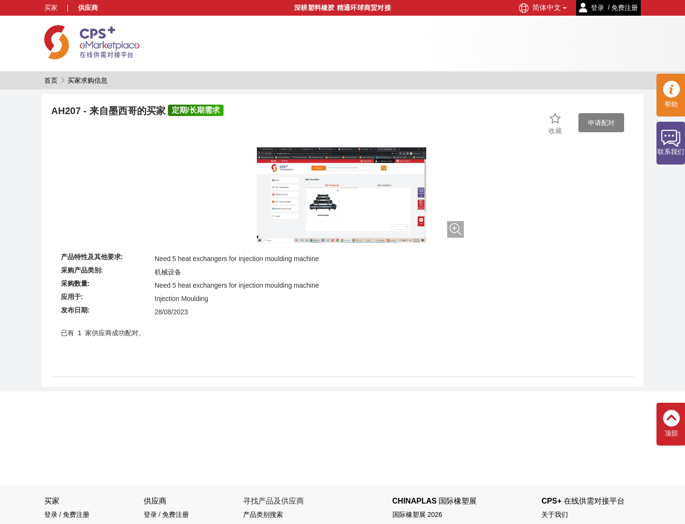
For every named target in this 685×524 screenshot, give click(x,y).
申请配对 (601, 122)
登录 (150, 514)
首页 (51, 80)
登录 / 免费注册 (67, 514)
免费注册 (175, 514)
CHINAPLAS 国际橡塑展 (434, 501)
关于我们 (554, 514)
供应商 (88, 7)
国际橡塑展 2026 (417, 514)
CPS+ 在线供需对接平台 (583, 501)
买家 (51, 7)
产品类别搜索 (263, 514)
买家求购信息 (88, 80)
